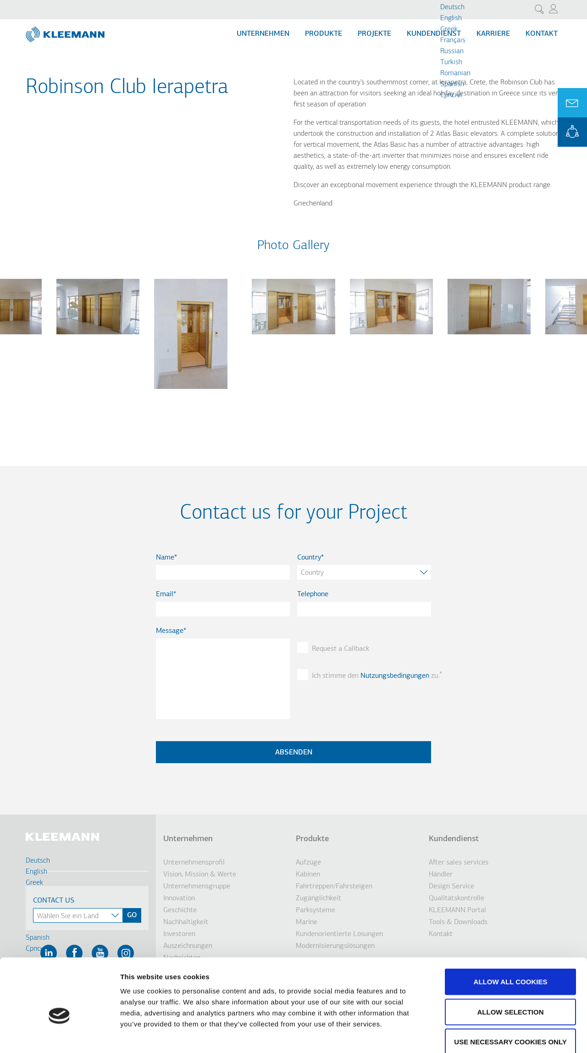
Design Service (451, 886)
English (451, 18)
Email (164, 594)
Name (165, 557)
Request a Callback (340, 649)
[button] (97, 340)
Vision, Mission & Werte (199, 874)
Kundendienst (434, 34)
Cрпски (451, 95)
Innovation (179, 898)
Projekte (374, 34)
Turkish (451, 62)
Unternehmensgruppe (196, 886)
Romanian (455, 73)
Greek (449, 29)
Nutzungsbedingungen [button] (394, 676)
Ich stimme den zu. (371, 676)
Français (452, 40)
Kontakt (542, 34)
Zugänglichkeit (318, 898)
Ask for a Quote (572, 102)
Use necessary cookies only (510, 993)
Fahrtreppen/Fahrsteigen (334, 886)
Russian (452, 51)
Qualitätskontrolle (456, 898)
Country (309, 557)
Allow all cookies (511, 933)
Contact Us (53, 900)
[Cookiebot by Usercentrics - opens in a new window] (59, 1035)
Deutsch (452, 7)
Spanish (452, 84)
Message (169, 631)
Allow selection (510, 963)
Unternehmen (263, 34)
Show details (481, 1035)
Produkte (323, 34)
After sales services (458, 862)
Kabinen (308, 874)
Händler (441, 874)
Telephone (312, 594)
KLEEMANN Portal (572, 132)
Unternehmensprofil (194, 862)
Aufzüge (308, 862)
